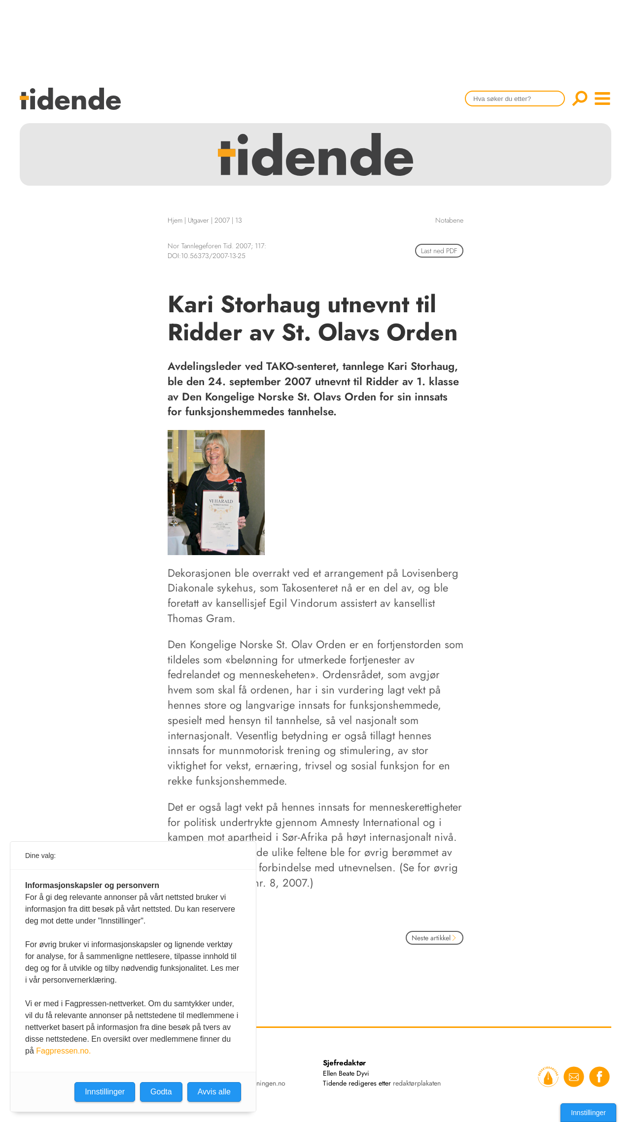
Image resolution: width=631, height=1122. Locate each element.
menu (602, 98)
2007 (222, 220)
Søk (580, 98)
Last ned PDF (439, 251)
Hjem (175, 220)
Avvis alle (214, 1092)
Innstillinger (588, 1113)
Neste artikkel (434, 938)
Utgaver (198, 220)
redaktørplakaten (417, 1083)
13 (238, 220)
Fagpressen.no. (63, 1051)
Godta (161, 1092)
